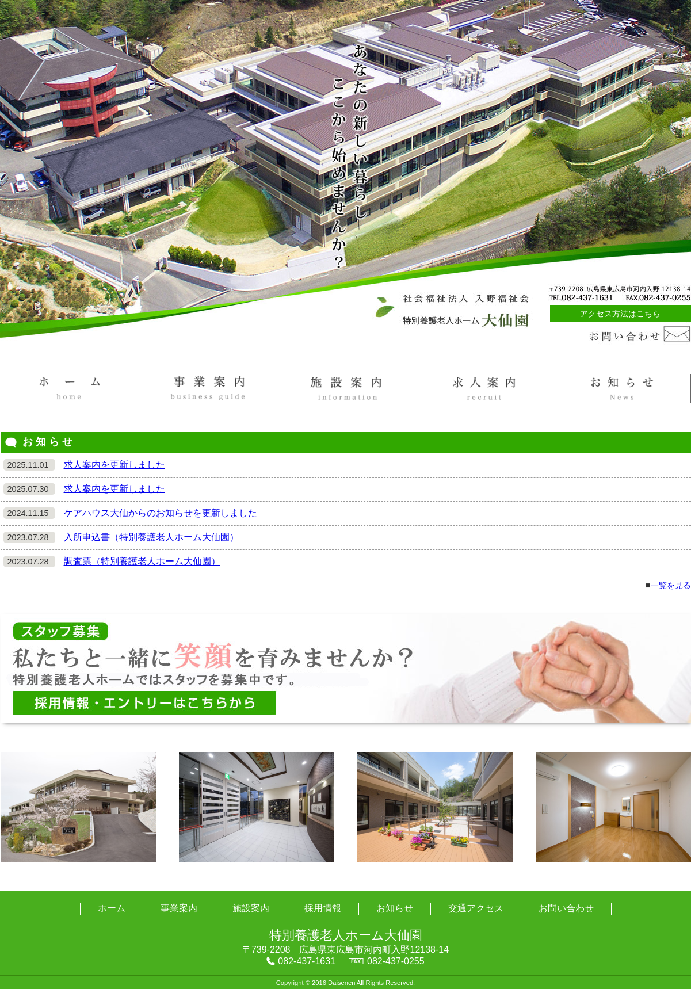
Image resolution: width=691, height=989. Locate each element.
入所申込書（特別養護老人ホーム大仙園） (151, 537)
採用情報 (322, 908)
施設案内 (250, 908)
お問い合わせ (566, 908)
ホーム (111, 908)
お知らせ (394, 908)
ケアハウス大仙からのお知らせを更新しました (160, 513)
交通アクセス (475, 908)
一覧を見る (671, 585)
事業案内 (179, 908)
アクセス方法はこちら (620, 313)
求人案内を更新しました (114, 464)
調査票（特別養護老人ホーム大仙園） (142, 561)
